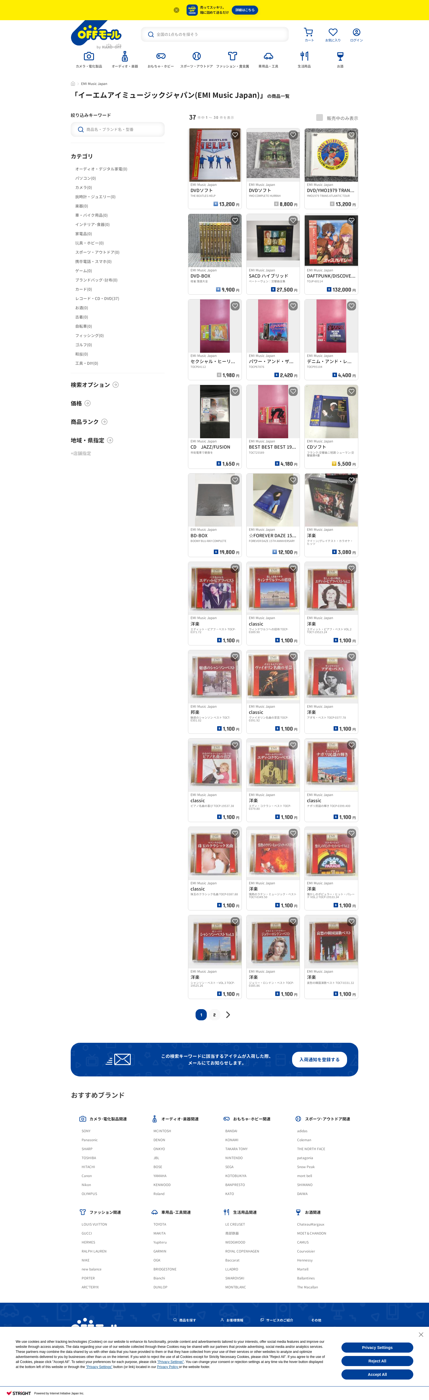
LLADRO (231, 1269)
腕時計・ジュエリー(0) (95, 196)
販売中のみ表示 (337, 117)
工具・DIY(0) (86, 363)
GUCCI (87, 1233)
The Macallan (307, 1287)
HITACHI (88, 1166)
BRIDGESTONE (164, 1269)
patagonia (305, 1157)
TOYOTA (159, 1224)
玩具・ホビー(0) (89, 243)
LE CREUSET (235, 1224)
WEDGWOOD (235, 1242)
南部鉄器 (232, 1233)
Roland (158, 1193)
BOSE (157, 1166)
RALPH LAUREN (94, 1251)
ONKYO (159, 1149)
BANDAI (231, 1131)
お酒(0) (81, 307)
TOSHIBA (89, 1157)
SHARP (87, 1149)
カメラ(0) (83, 187)
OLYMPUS (89, 1193)
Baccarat (232, 1260)
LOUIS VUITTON (94, 1224)
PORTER (88, 1278)
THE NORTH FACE (311, 1149)
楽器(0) (81, 206)
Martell (302, 1269)
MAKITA (159, 1233)
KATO (229, 1193)
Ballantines (306, 1278)
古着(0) (81, 317)
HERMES (88, 1242)
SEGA (229, 1166)
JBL (156, 1157)
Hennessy (305, 1260)
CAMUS (303, 1242)
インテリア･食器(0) (92, 224)
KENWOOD (162, 1184)
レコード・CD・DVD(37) (97, 298)
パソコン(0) (85, 178)
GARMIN (159, 1251)
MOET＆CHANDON (311, 1233)
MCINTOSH (162, 1131)
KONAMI (231, 1140)
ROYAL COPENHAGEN (242, 1251)
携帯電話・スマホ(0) (93, 261)
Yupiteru (160, 1242)
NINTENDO (234, 1157)
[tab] (89, 59)
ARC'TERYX (90, 1287)
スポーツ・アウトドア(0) (97, 252)
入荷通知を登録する (319, 1060)
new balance (92, 1269)
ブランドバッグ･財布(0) (96, 280)
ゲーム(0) (83, 270)
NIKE (86, 1260)
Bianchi (159, 1278)
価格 (81, 403)
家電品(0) (83, 233)
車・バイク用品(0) (91, 215)
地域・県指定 (92, 440)
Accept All (377, 1374)
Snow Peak (306, 1166)
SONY (86, 1131)
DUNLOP (160, 1287)
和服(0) (81, 354)
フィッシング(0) (89, 335)
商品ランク (89, 422)
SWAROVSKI (234, 1278)
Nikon (86, 1184)
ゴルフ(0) (83, 344)
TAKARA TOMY (236, 1149)
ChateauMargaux (310, 1224)
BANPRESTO (235, 1184)
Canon (87, 1175)
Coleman (304, 1140)
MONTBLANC (235, 1287)
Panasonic (90, 1140)
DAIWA (302, 1193)
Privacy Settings (377, 1347)
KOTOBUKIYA (235, 1175)
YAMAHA (159, 1175)
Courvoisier (306, 1251)
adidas (302, 1131)
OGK (156, 1260)
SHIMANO (305, 1184)
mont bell (304, 1175)
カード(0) (83, 289)
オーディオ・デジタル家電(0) (101, 169)
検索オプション (95, 385)
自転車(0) (83, 326)
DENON (159, 1140)
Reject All (377, 1361)
